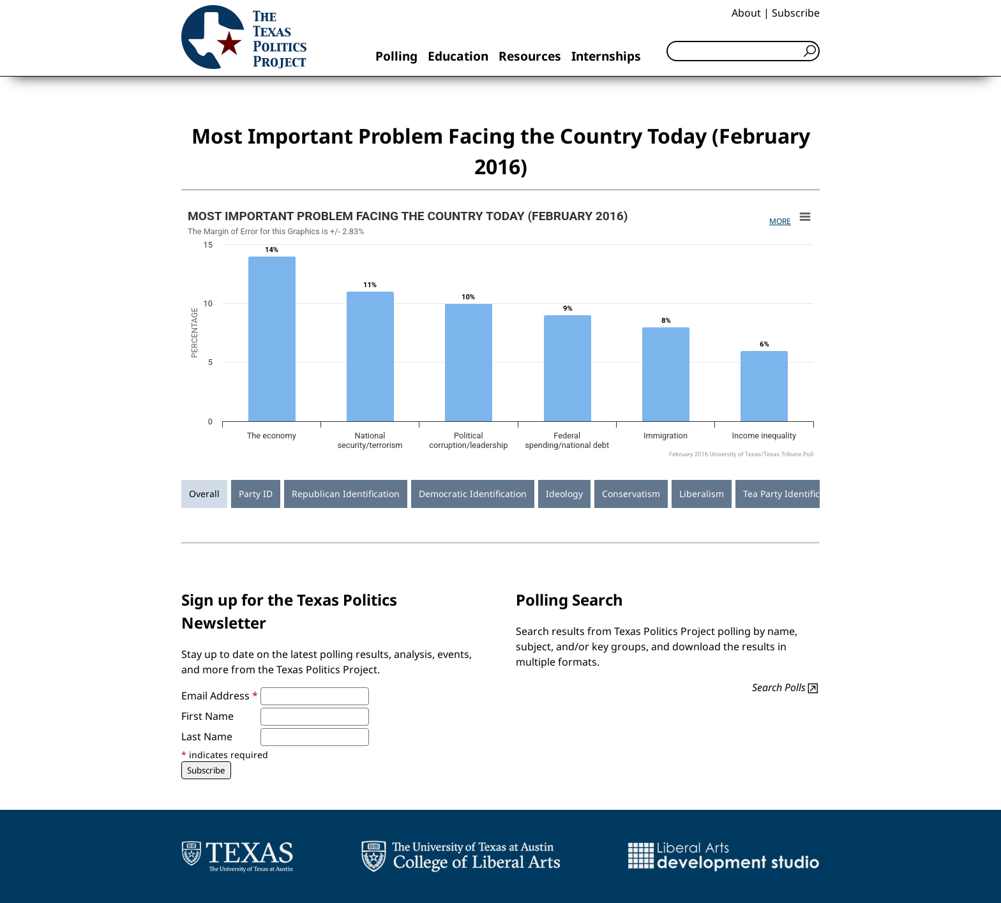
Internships (606, 55)
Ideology (564, 494)
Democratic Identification (473, 494)
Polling (396, 55)
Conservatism (631, 494)
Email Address (219, 696)
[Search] (743, 51)
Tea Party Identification (792, 494)
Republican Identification (346, 494)
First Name (207, 716)
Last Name (206, 736)
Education (458, 55)
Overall (204, 494)
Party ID (256, 494)
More (780, 221)
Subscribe (796, 13)
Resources (530, 55)
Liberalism (701, 494)
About (746, 13)
